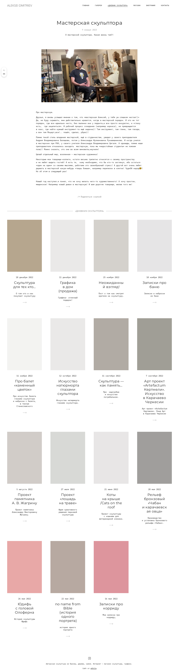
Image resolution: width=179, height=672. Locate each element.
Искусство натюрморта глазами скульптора (67, 391)
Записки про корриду (111, 610)
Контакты (165, 5)
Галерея (98, 5)
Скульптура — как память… (111, 387)
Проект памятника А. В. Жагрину (24, 503)
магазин (136, 5)
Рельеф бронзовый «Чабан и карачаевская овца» (154, 507)
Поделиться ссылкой (91, 200)
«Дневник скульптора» (118, 5)
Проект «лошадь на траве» (68, 503)
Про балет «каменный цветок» (24, 389)
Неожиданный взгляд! (111, 289)
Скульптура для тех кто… (24, 289)
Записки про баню (154, 289)
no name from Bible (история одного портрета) (68, 616)
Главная (85, 5)
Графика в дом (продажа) (67, 291)
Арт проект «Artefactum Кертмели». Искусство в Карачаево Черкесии (154, 395)
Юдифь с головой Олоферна (24, 612)
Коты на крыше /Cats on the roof (111, 505)
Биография (150, 5)
